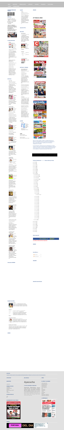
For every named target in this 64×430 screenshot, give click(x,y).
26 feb (37, 196)
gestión (43, 393)
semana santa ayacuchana (29, 389)
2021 (35, 166)
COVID (22, 122)
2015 (35, 221)
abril (36, 186)
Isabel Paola (15, 303)
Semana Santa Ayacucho (11, 190)
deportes (8, 389)
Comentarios (36, 256)
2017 (35, 172)
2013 (35, 224)
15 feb (37, 212)
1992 (35, 230)
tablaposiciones (9, 388)
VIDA (22, 11)
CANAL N (8, 392)
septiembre (37, 179)
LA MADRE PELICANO (25, 34)
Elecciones (33, 387)
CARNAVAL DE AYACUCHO (11, 232)
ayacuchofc (11, 174)
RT (7, 397)
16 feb (37, 210)
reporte (27, 123)
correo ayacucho (44, 383)
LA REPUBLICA (24, 58)
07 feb (37, 216)
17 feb (37, 209)
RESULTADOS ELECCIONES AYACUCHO (24, 138)
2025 (35, 163)
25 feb (37, 197)
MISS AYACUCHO (12, 145)
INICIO (9, 4)
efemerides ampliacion (45, 395)
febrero (36, 189)
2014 (35, 222)
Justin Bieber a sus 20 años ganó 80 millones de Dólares (17, 325)
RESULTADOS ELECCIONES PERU (23, 135)
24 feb (37, 199)
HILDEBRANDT (24, 43)
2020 (35, 167)
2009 (35, 228)
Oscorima (38, 389)
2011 (35, 227)
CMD (7, 391)
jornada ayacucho (44, 384)
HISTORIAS (23, 33)
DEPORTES (15, 4)
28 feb (37, 191)
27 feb (37, 193)
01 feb (37, 217)
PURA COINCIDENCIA (12, 43)
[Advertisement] (46, 13)
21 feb (37, 203)
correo (43, 391)
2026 (35, 162)
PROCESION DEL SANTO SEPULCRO (14, 194)
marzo (36, 187)
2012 (35, 225)
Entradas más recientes (37, 154)
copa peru (8, 384)
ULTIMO (9, 6)
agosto (36, 180)
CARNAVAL (30, 4)
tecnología (43, 392)
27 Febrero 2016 (37, 18)
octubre (36, 177)
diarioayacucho (44, 386)
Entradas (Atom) (47, 157)
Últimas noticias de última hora (12, 60)
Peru (25, 390)
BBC (7, 396)
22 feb (37, 202)
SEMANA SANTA (22, 4)
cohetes (38, 388)
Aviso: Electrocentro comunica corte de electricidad (12, 221)
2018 (35, 170)
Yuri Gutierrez (33, 388)
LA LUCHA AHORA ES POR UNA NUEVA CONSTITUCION (25, 87)
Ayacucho (10, 80)
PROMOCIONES (16, 6)
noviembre (37, 176)
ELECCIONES (50, 4)
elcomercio (43, 389)
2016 (35, 173)
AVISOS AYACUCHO (12, 219)
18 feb (37, 207)
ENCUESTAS (11, 136)
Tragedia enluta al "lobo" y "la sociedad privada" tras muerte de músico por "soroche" (12, 21)
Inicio (46, 154)
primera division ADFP (10, 390)
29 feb (37, 190)
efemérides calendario (45, 394)
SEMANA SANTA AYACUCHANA (12, 246)
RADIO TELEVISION (12, 324)
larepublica (43, 390)
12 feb (37, 213)
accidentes (28, 390)
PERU (10, 124)
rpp (42, 388)
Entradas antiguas (52, 154)
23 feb (37, 200)
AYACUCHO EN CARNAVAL (18, 318)
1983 (35, 231)
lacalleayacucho (44, 385)
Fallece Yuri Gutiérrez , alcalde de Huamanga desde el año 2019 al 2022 (13, 82)
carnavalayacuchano (12, 317)
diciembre (36, 174)
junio (36, 183)
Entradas (35, 254)
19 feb (37, 206)
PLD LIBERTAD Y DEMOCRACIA (24, 70)
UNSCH (22, 51)
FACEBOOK (43, 4)
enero (36, 219)
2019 (35, 169)
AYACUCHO (11, 94)
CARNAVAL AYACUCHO (11, 158)
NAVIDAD (37, 4)
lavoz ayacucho (44, 387)
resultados (8, 387)
